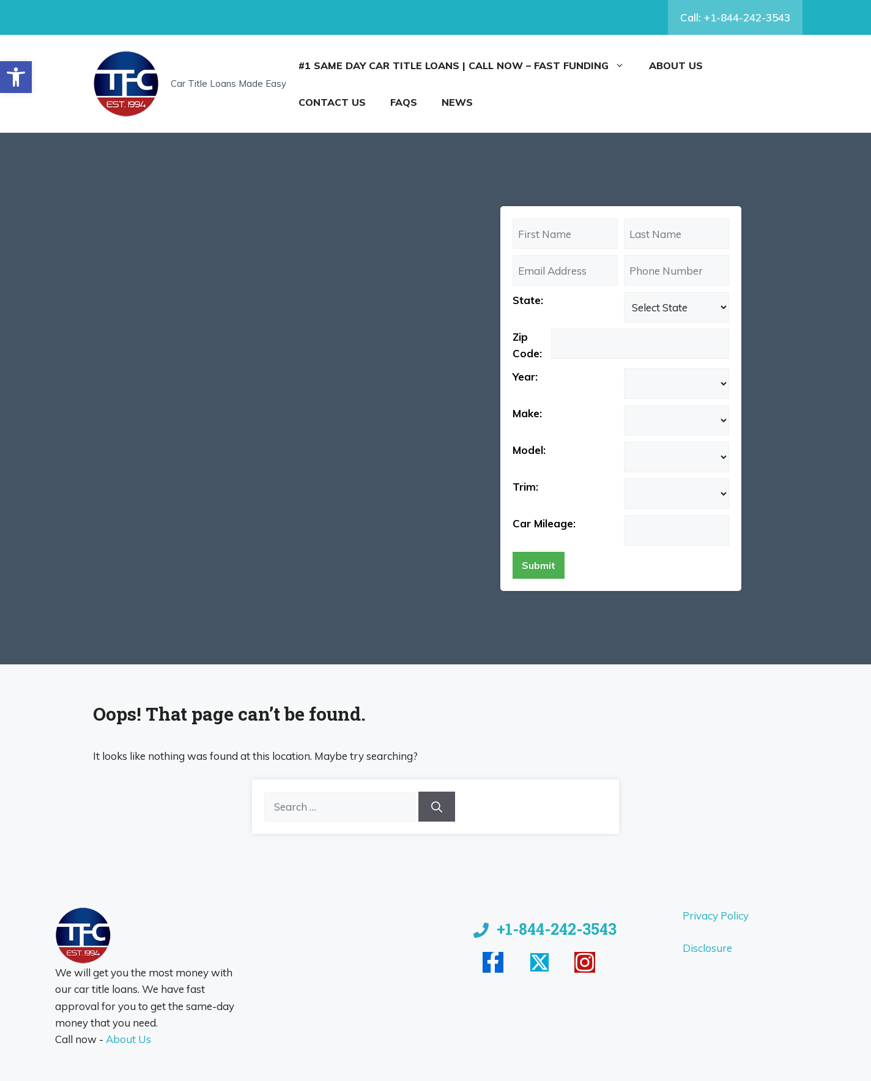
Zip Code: (527, 345)
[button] (16, 77)
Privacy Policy (716, 915)
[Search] (436, 807)
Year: (525, 376)
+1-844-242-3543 (557, 929)
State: (528, 300)
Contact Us (332, 102)
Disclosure (707, 948)
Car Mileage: (544, 523)
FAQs (403, 102)
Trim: (525, 486)
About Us (676, 65)
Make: (527, 413)
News (457, 102)
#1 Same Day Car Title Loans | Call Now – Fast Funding (467, 65)
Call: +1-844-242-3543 (735, 17)
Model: (529, 450)
